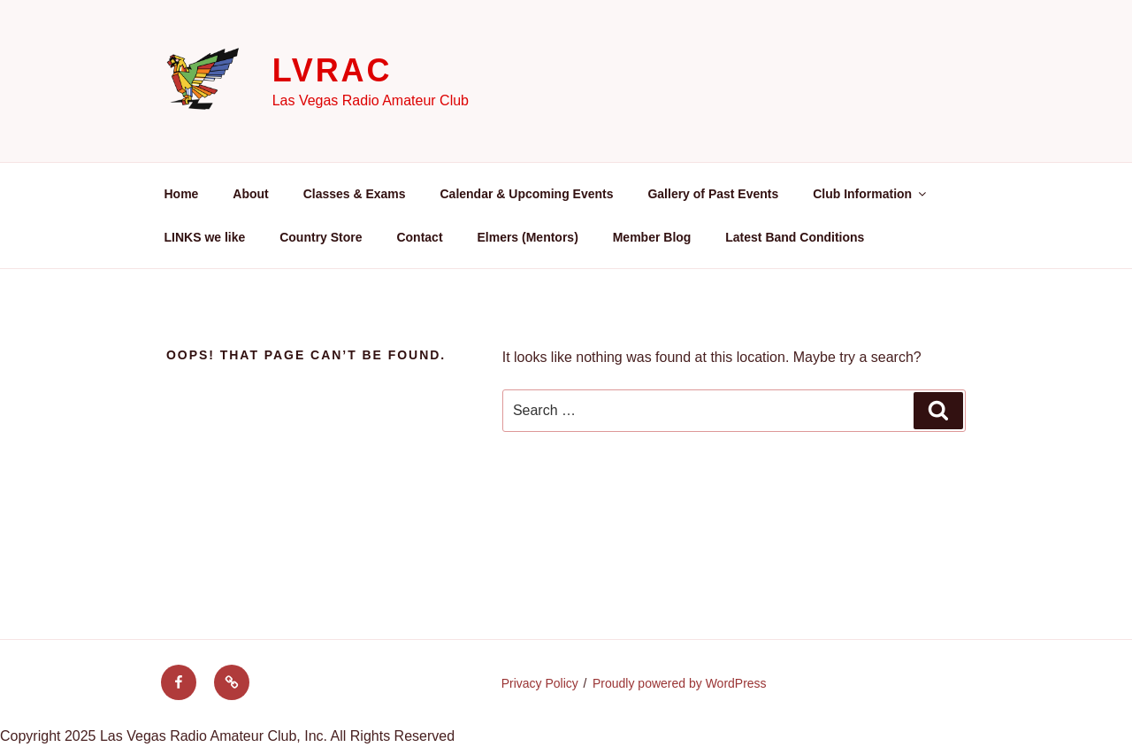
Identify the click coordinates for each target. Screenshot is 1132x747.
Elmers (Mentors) (527, 237)
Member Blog (652, 237)
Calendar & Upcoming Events (526, 194)
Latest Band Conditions (794, 237)
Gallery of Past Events (712, 194)
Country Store (320, 237)
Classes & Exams (354, 194)
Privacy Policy (539, 683)
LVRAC (332, 70)
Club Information (871, 194)
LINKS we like (205, 237)
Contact (419, 237)
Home (181, 194)
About (250, 194)
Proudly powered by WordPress (680, 683)
